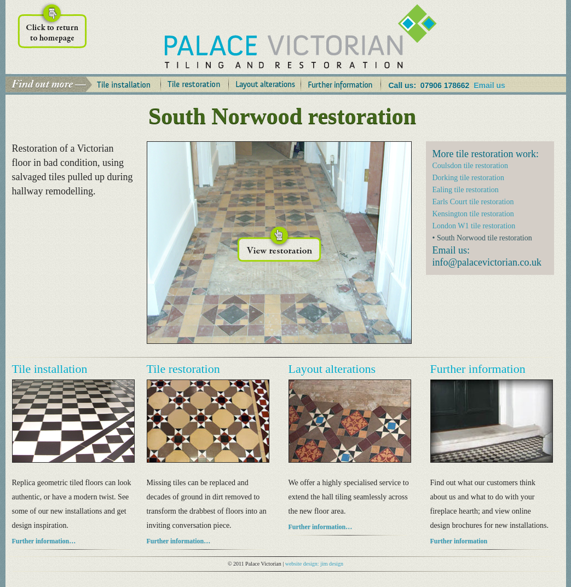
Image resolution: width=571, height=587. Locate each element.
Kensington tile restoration (473, 214)
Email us (489, 85)
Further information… (44, 541)
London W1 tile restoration (474, 226)
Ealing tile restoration (465, 190)
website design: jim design (314, 564)
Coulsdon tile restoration (470, 166)
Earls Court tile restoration (473, 202)
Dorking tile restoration (468, 178)
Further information (459, 541)
